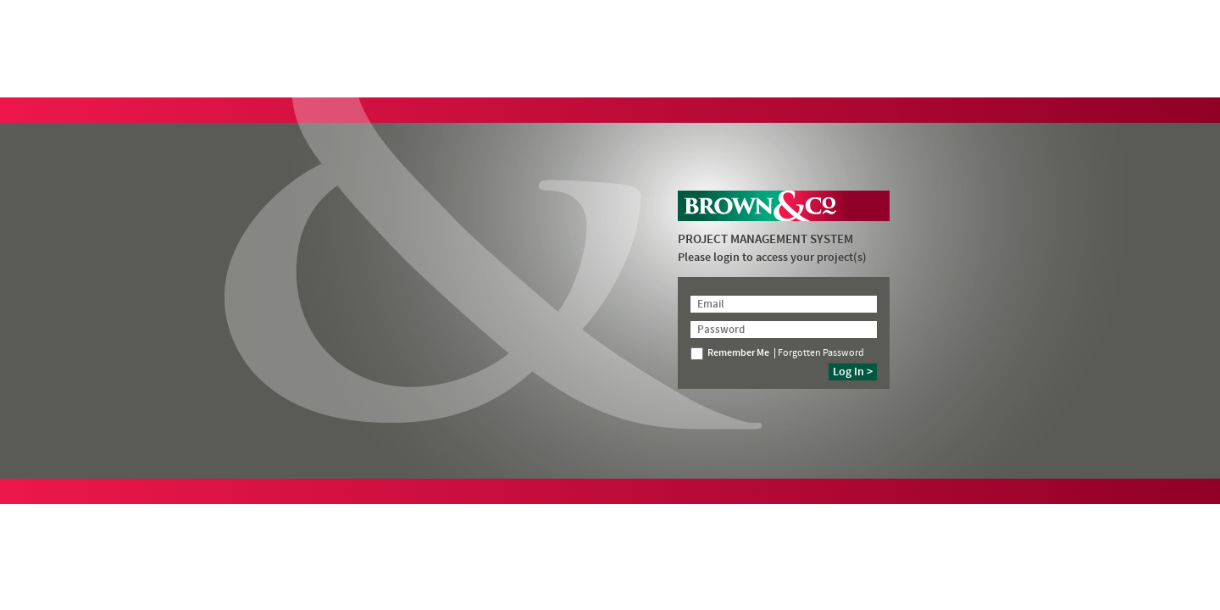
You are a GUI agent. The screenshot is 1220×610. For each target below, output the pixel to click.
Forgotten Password (821, 353)
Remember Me (729, 353)
